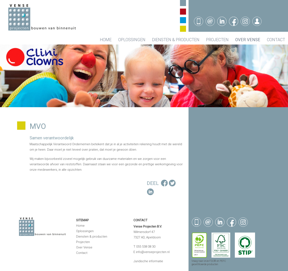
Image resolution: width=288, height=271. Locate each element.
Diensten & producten (175, 39)
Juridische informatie (148, 261)
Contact (276, 39)
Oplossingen (131, 39)
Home (106, 39)
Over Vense (247, 39)
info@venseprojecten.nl (153, 252)
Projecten (217, 39)
